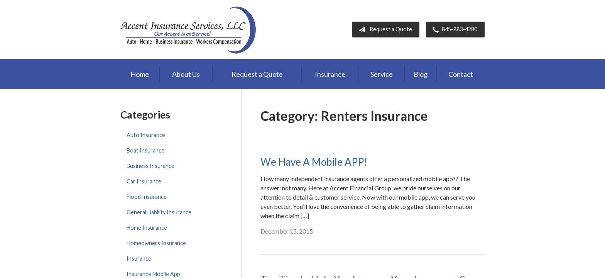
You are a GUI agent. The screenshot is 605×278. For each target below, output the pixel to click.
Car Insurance (144, 181)
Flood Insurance (147, 196)
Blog (421, 74)
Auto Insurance (146, 135)
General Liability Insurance (159, 212)
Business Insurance (150, 166)
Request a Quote (383, 29)
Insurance (330, 74)
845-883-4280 (453, 29)
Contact (460, 74)
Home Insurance (147, 227)
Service (381, 74)
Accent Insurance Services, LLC (188, 29)
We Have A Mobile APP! (313, 162)
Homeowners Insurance (156, 243)
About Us (186, 74)
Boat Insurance (145, 150)
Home (139, 74)
